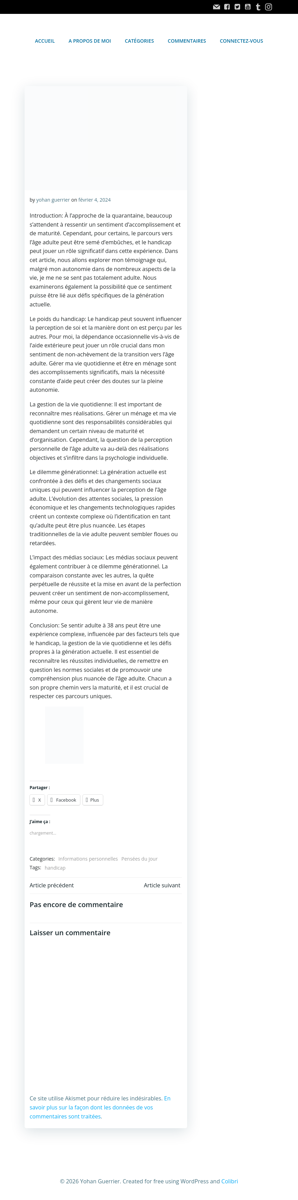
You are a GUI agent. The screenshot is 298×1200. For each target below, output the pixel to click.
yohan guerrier (53, 199)
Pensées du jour (139, 855)
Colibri (229, 1178)
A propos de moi (90, 40)
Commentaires (187, 40)
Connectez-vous (241, 40)
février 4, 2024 (94, 199)
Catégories (139, 40)
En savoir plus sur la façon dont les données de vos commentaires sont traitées (99, 1104)
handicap (54, 864)
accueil (45, 40)
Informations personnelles (88, 855)
